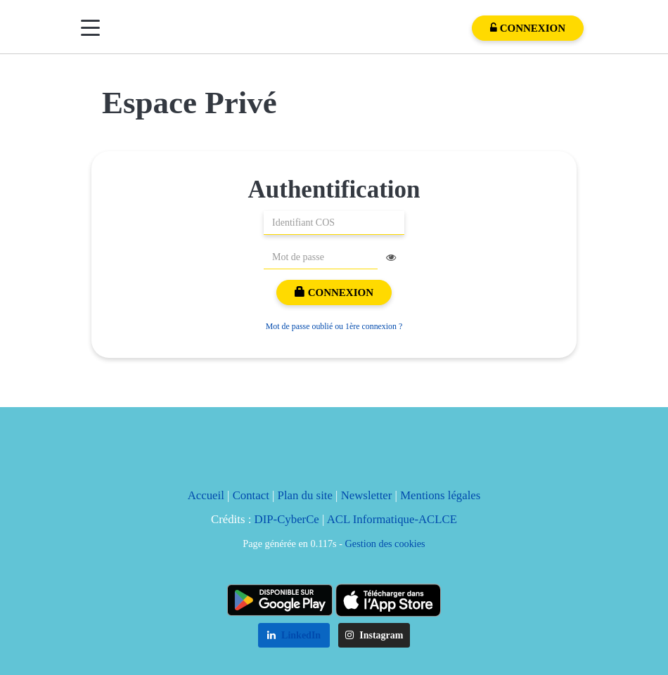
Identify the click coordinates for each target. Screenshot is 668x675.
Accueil (206, 495)
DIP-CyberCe (287, 519)
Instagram (374, 635)
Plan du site (305, 495)
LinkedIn (294, 635)
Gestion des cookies (385, 543)
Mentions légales (440, 495)
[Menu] (90, 28)
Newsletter (366, 495)
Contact (251, 495)
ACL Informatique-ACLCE (392, 519)
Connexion (334, 292)
